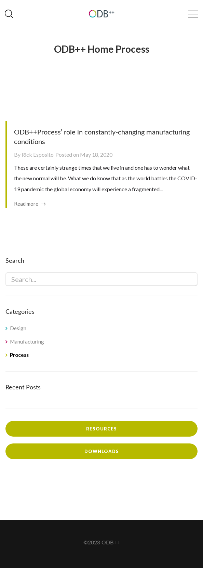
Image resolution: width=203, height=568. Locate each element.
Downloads (101, 451)
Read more (26, 204)
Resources (101, 428)
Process (19, 355)
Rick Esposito (38, 154)
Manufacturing (27, 341)
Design (18, 328)
